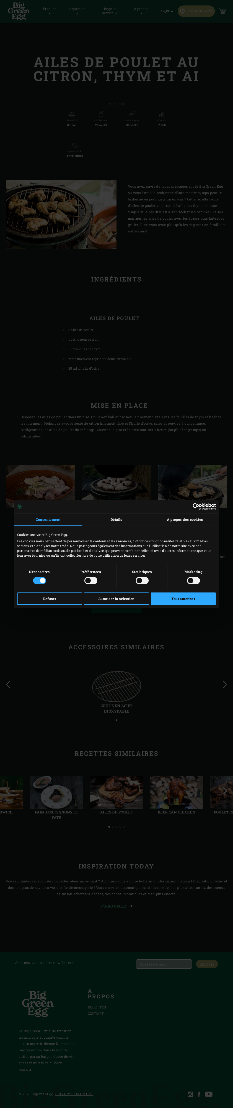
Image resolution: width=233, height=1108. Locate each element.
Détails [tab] (116, 519)
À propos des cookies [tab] (185, 519)
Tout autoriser (183, 598)
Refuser (49, 598)
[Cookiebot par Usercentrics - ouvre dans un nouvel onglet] (196, 506)
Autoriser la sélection (116, 598)
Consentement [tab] (48, 519)
